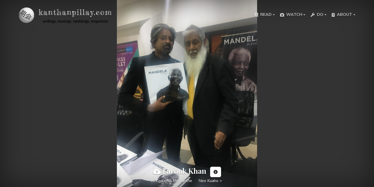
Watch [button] (291, 14)
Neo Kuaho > (210, 181)
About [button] (342, 14)
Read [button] (263, 14)
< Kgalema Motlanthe (172, 181)
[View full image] (157, 171)
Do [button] (317, 14)
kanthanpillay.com (75, 12)
